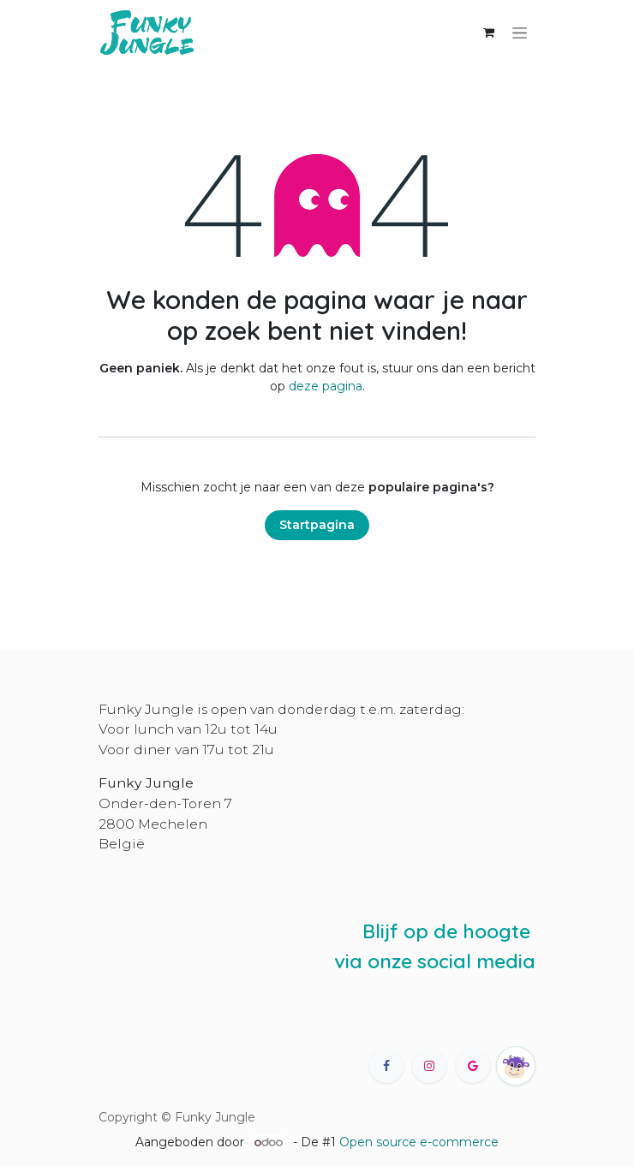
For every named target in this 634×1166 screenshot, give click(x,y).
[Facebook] (386, 1066)
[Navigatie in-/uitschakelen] (519, 32)
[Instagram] (429, 1066)
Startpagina (317, 524)
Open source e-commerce (419, 1142)
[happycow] (515, 1066)
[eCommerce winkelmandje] (488, 32)
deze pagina (325, 386)
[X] (473, 1066)
